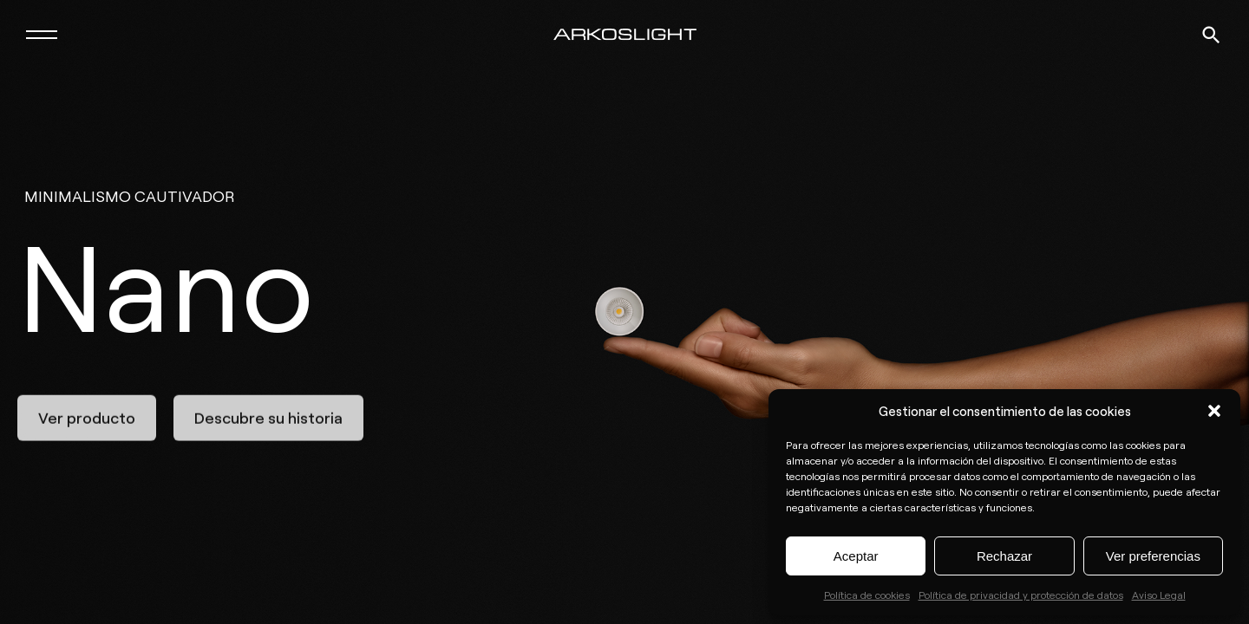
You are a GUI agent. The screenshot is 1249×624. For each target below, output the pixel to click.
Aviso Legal (1159, 594)
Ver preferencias (1153, 556)
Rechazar (1004, 556)
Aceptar (856, 556)
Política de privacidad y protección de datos (1021, 594)
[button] (1214, 410)
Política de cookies (867, 594)
